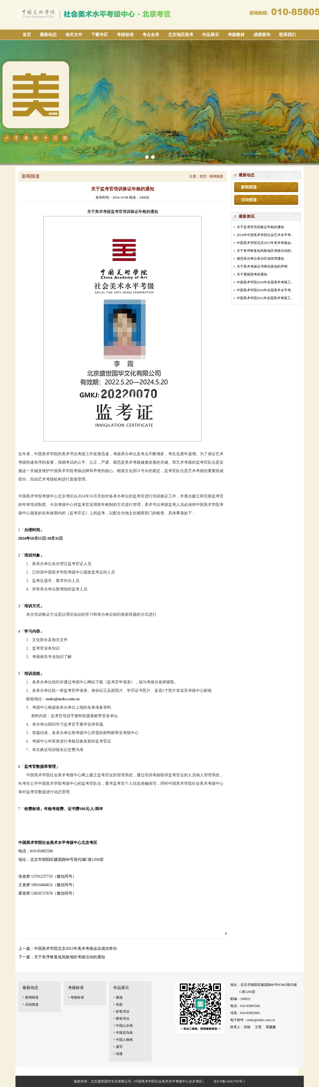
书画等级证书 (161, 1071)
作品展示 (210, 34)
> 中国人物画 (123, 1040)
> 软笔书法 (121, 1011)
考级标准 (125, 34)
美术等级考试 (113, 1071)
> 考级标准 (76, 997)
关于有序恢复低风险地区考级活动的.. (265, 251)
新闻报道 (249, 187)
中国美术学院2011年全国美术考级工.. (265, 298)
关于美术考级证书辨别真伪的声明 (262, 266)
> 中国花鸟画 (123, 1033)
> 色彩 (118, 1004)
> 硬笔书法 (121, 1019)
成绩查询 (261, 34)
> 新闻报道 (31, 997)
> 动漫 (118, 1054)
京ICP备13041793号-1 (229, 1081)
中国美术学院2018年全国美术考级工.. (265, 282)
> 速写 (118, 1047)
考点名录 (150, 34)
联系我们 (287, 34)
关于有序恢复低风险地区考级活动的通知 (69, 957)
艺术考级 (51, 1071)
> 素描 (118, 997)
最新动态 (48, 34)
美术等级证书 (137, 1071)
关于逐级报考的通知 (252, 274)
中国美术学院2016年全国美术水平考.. (265, 290)
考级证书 (92, 1071)
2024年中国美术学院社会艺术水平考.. (265, 235)
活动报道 (249, 200)
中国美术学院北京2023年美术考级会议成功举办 (75, 948)
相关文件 (73, 34)
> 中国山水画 (123, 1026)
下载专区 (99, 34)
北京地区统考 (180, 34)
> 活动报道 (31, 1004)
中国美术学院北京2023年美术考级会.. (265, 243)
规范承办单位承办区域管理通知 (260, 259)
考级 (20, 1071)
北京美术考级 (72, 1071)
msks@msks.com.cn (261, 1020)
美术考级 (34, 1071)
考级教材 (236, 34)
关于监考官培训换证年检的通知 (260, 227)
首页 (27, 34)
